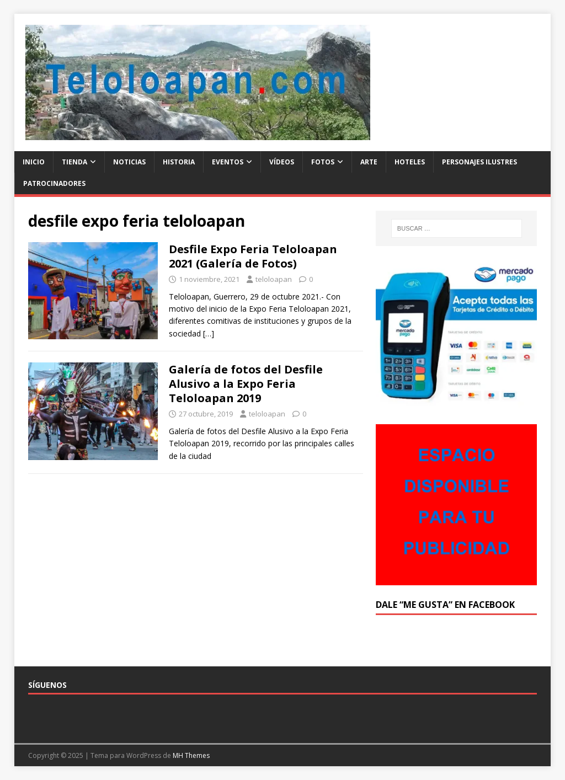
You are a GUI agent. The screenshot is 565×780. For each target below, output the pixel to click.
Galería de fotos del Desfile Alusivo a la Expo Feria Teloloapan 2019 (246, 383)
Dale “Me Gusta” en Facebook (445, 605)
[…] (208, 333)
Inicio (34, 162)
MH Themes (191, 755)
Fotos (322, 162)
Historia (179, 162)
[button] (197, 82)
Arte (368, 162)
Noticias (129, 162)
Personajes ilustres (479, 162)
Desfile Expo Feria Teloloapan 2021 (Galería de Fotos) (253, 256)
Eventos (227, 162)
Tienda (74, 162)
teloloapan (273, 279)
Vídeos (281, 162)
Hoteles (410, 162)
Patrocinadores (54, 183)
